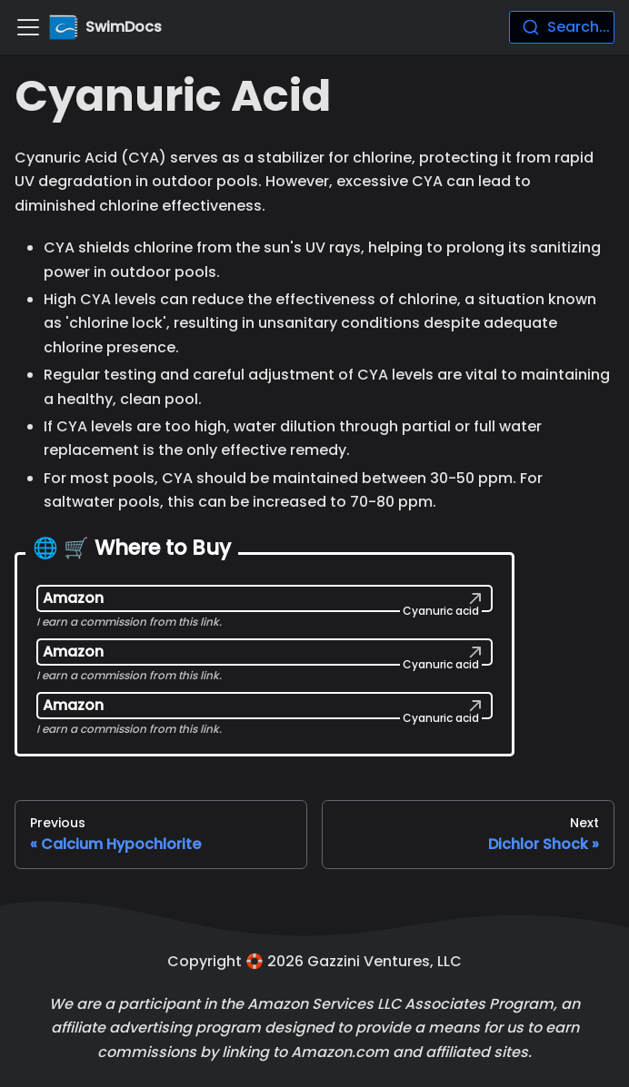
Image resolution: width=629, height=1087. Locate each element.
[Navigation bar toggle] (28, 27)
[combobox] (561, 27)
